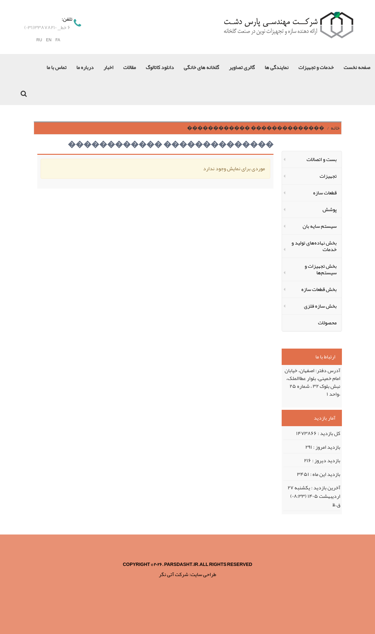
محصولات (327, 322)
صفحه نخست (357, 67)
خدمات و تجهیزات (316, 67)
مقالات (129, 67)
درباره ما (85, 67)
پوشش (330, 209)
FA (57, 40)
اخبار (108, 67)
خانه (335, 128)
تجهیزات (328, 176)
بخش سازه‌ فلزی (320, 306)
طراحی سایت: (202, 574)
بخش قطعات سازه (319, 289)
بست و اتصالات (322, 159)
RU (39, 40)
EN (48, 40)
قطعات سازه (325, 193)
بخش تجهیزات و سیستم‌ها (321, 269)
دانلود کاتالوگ (160, 67)
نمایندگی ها (277, 67)
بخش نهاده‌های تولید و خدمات (314, 246)
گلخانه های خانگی (201, 67)
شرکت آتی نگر (173, 574)
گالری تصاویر (242, 67)
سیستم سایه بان (320, 226)
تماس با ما (56, 67)
